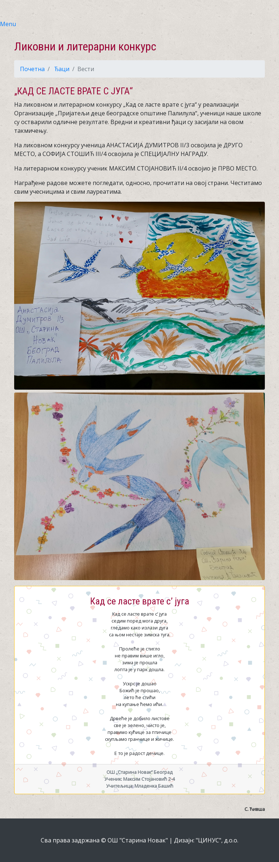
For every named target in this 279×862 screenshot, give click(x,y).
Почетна (32, 69)
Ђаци (61, 69)
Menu (8, 24)
